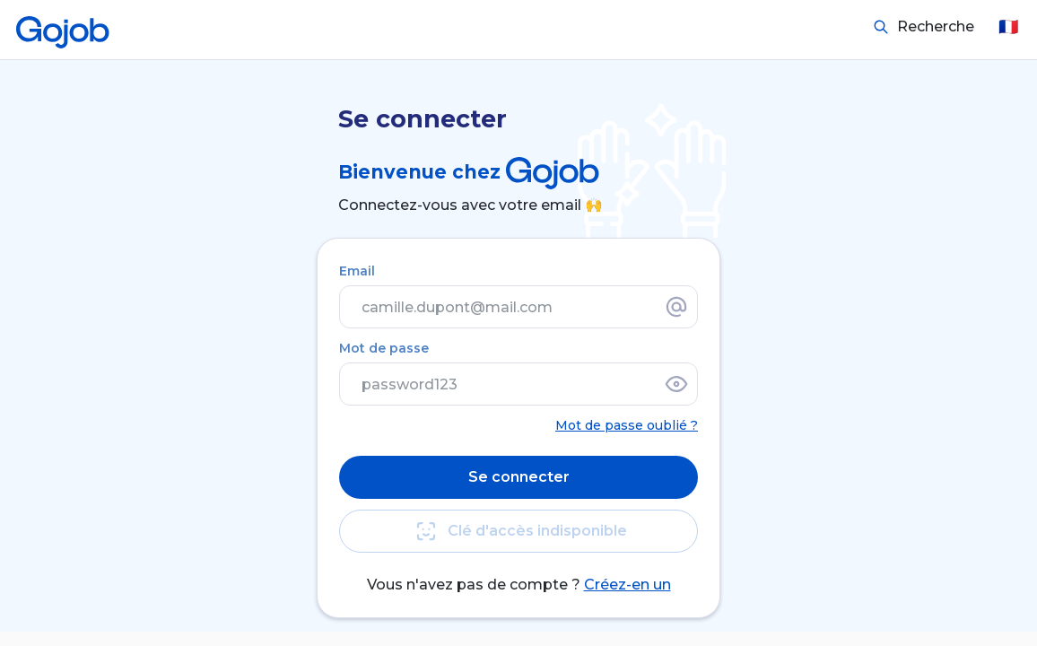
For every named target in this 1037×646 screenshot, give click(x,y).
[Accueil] (62, 27)
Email (357, 271)
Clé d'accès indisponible (518, 531)
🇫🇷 (1008, 27)
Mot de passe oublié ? (626, 425)
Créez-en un (627, 584)
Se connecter (519, 476)
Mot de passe (384, 348)
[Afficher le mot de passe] (676, 384)
